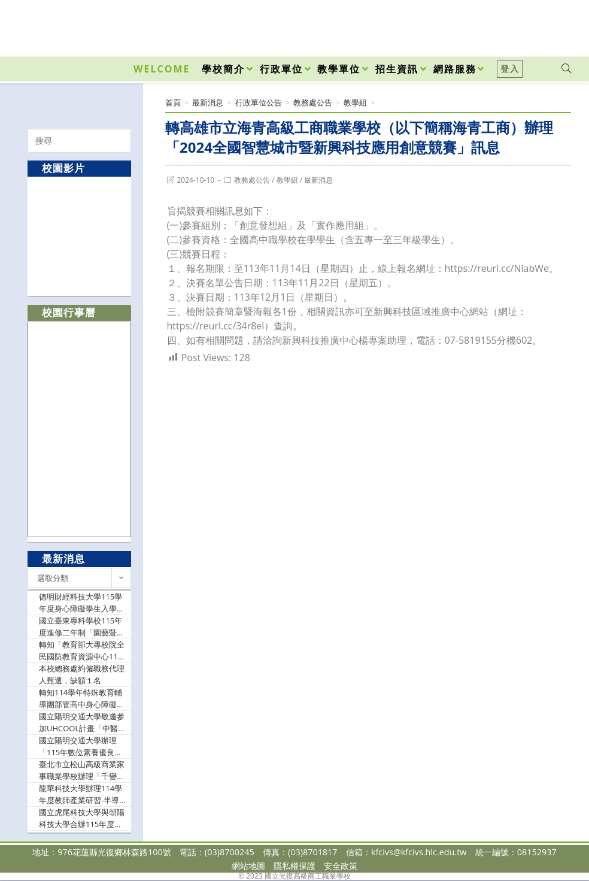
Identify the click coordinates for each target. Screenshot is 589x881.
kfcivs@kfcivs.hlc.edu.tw (419, 852)
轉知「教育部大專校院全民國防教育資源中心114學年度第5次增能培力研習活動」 (82, 650)
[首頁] (173, 102)
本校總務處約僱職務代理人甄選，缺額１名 (82, 674)
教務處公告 (252, 180)
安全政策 (340, 865)
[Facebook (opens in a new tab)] (498, 25)
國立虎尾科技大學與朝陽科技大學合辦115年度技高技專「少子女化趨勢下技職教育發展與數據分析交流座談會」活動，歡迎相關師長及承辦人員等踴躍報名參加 (82, 818)
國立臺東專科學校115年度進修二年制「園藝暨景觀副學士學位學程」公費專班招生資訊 (82, 626)
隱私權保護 (294, 865)
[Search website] (566, 69)
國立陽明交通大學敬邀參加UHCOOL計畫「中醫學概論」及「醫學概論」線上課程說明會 (82, 722)
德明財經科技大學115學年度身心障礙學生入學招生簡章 (82, 602)
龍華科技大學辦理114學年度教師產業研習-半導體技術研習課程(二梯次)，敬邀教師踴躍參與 (83, 794)
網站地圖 (248, 865)
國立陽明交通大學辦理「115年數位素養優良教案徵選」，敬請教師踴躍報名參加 (82, 746)
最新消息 (318, 180)
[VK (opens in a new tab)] (550, 25)
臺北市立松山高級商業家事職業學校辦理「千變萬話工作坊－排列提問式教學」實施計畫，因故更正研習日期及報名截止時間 (82, 770)
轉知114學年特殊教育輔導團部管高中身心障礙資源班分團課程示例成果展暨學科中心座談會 (82, 698)
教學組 (287, 180)
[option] (80, 235)
